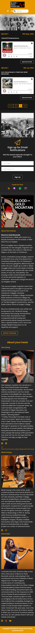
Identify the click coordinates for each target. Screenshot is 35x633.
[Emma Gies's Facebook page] (3, 621)
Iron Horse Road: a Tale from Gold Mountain (14, 73)
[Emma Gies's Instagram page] (7, 621)
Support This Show (9, 333)
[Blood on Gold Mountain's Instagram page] (11, 11)
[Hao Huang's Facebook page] (3, 443)
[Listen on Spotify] (20, 188)
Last (24, 106)
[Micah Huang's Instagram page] (7, 530)
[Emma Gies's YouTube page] (11, 621)
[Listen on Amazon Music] (25, 188)
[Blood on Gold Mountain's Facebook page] (8, 11)
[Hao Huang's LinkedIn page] (7, 443)
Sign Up (18, 177)
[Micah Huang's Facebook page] (3, 530)
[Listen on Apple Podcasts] (14, 188)
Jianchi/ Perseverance (10, 38)
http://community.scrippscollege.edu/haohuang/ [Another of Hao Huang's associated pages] (17, 448)
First (10, 106)
